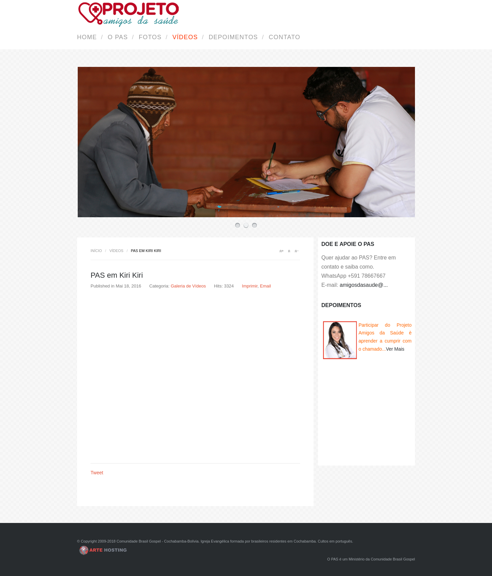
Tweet (97, 472)
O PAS (118, 37)
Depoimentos (233, 37)
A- (296, 251)
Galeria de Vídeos (188, 286)
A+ (281, 251)
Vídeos (185, 37)
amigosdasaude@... (364, 285)
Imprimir (249, 286)
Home (87, 37)
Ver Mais (395, 349)
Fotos (150, 37)
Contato (284, 37)
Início (96, 251)
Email (265, 286)
